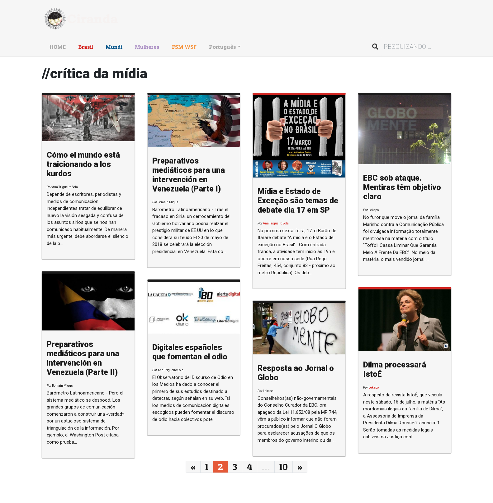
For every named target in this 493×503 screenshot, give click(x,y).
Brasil (85, 47)
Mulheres (147, 47)
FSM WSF (184, 47)
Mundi (114, 47)
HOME (58, 47)
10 (283, 466)
